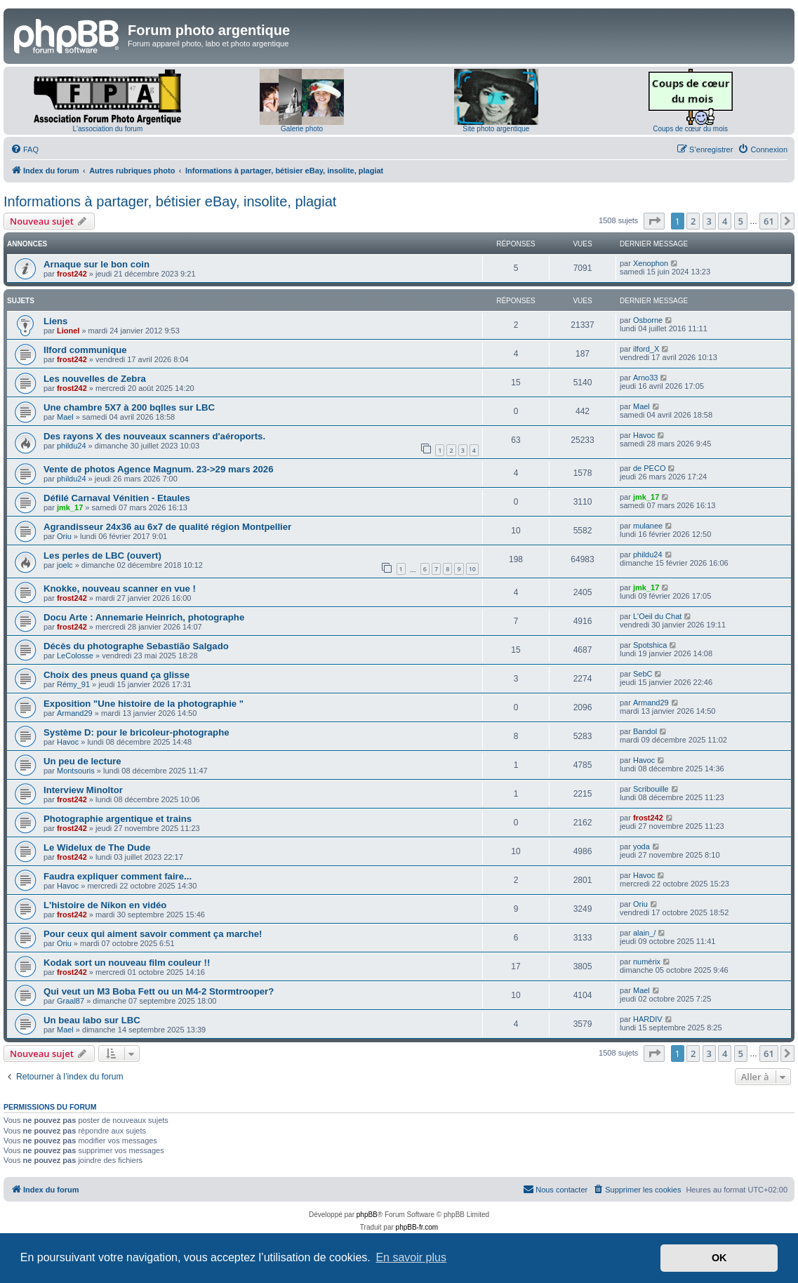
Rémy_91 (73, 684)
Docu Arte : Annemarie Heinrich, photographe (144, 617)
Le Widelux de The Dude (97, 847)
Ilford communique (85, 350)
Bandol (645, 731)
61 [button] (769, 221)
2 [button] (693, 221)
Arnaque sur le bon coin (96, 264)
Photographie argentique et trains (118, 818)
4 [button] (724, 221)
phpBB (367, 1214)
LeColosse (75, 655)
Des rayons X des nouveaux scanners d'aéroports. (154, 436)
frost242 (72, 274)
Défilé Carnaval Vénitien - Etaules (117, 498)
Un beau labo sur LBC (92, 1020)
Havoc (644, 435)
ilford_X (646, 349)
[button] (654, 221)
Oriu (64, 536)
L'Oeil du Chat (657, 616)
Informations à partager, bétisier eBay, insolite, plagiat (170, 201)
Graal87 (70, 1001)
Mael (65, 417)
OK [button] (719, 1257)
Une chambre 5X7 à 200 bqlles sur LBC (129, 407)
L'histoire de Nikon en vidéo (105, 905)
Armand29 (75, 713)
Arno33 (645, 377)
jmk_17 (70, 507)
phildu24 (71, 445)
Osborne (648, 320)
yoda (641, 846)
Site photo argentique (496, 129)
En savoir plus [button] (410, 1257)
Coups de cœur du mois (690, 129)
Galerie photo (302, 129)
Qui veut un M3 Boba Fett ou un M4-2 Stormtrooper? (159, 991)
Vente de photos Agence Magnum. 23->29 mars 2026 (158, 469)
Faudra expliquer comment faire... (118, 876)
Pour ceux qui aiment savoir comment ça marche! (153, 934)
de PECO (649, 468)
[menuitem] (25, 149)
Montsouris (76, 770)
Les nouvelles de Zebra (95, 378)
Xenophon (650, 263)
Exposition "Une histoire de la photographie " (144, 703)
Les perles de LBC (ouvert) (102, 555)
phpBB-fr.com (417, 1227)
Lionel (68, 330)
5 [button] (740, 221)
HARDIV (648, 1019)
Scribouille (651, 789)
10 (472, 568)
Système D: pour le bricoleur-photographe (137, 732)
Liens (55, 321)
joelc (65, 565)
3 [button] (709, 221)
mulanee (648, 525)
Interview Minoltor (83, 790)
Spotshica (650, 645)
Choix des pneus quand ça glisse (116, 675)
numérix (646, 961)
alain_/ (644, 933)
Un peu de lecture (82, 761)
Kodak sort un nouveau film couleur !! (127, 962)
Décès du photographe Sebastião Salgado (136, 646)
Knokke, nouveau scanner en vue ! (120, 588)
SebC (643, 674)
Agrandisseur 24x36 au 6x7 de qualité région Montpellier (167, 526)
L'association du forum (108, 129)
